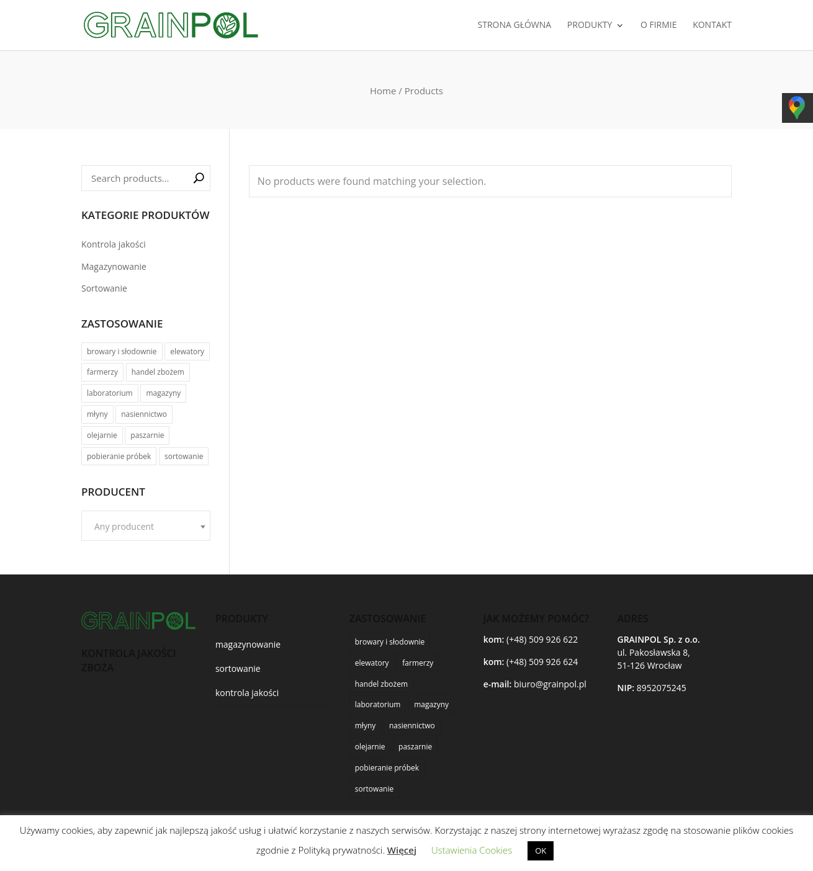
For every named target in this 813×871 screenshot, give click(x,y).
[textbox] (145, 526)
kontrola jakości (247, 693)
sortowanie (238, 668)
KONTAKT (712, 25)
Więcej (401, 850)
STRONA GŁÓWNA (515, 25)
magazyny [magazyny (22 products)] (163, 393)
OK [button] (540, 850)
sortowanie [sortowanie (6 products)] (183, 456)
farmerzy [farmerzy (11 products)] (102, 372)
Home (383, 90)
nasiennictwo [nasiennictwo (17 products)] (144, 414)
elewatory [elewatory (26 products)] (187, 351)
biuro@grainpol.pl (550, 684)
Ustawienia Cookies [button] (471, 850)
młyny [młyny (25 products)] (97, 414)
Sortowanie (104, 288)
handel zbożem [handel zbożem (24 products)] (158, 372)
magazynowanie (248, 644)
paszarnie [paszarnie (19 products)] (147, 435)
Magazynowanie (113, 266)
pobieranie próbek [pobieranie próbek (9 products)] (119, 456)
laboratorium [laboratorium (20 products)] (110, 393)
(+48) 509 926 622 (542, 639)
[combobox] (145, 526)
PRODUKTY (589, 25)
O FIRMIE (658, 25)
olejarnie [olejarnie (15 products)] (102, 435)
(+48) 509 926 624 (542, 662)
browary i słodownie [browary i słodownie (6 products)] (122, 351)
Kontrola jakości (113, 244)
